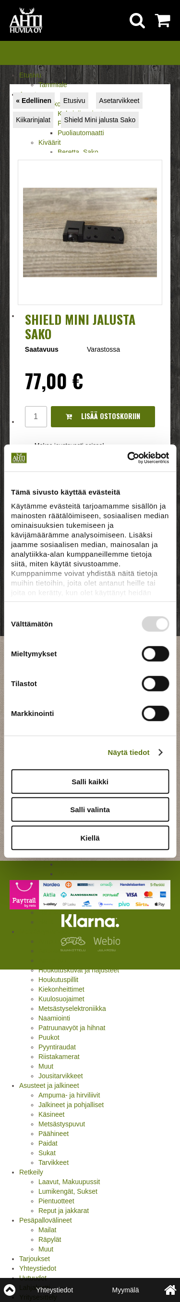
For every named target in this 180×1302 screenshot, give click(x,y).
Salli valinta (90, 809)
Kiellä (89, 837)
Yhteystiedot (37, 1268)
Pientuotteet (56, 1201)
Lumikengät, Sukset (67, 1191)
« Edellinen (33, 100)
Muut (45, 1066)
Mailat (47, 1230)
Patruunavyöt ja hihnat (71, 1028)
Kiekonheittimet (61, 989)
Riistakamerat (59, 1056)
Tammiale (52, 85)
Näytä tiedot (129, 752)
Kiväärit (49, 142)
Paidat (48, 1143)
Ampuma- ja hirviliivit (69, 1095)
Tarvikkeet (53, 1162)
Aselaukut (53, 960)
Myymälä (125, 1290)
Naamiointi (54, 1018)
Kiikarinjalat (33, 120)
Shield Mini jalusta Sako (100, 120)
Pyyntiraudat (57, 1047)
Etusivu (30, 75)
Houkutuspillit (58, 979)
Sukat (47, 1153)
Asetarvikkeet (119, 100)
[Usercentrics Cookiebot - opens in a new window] (128, 458)
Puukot (49, 1037)
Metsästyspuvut (61, 1124)
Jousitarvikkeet (60, 1076)
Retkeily (31, 1172)
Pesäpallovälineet (45, 1220)
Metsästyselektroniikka (72, 1008)
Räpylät (49, 1239)
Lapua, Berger (79, 864)
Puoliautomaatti (81, 133)
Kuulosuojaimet (61, 999)
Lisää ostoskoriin (103, 416)
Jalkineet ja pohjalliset (71, 1105)
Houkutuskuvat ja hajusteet (78, 970)
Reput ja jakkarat (63, 1210)
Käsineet (51, 1114)
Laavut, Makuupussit (69, 1182)
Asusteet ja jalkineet (49, 1085)
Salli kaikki (90, 781)
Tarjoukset (34, 1259)
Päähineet (53, 1133)
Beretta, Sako (78, 152)
